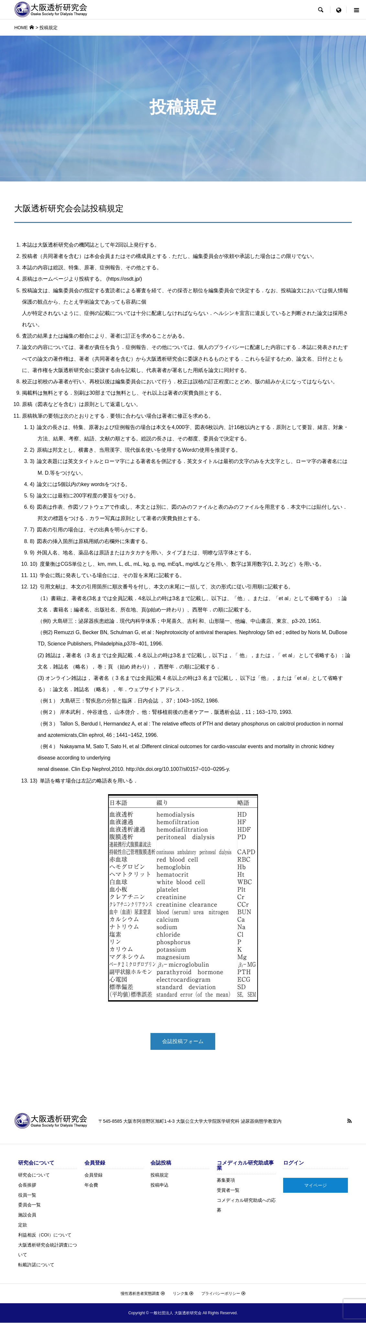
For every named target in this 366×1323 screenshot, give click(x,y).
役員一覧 (27, 1195)
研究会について (34, 1175)
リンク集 (183, 1294)
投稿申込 (159, 1185)
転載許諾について (36, 1265)
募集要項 (226, 1180)
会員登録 (93, 1175)
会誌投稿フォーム (183, 1042)
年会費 (91, 1185)
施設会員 (27, 1215)
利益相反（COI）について (45, 1235)
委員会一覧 (29, 1205)
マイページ (315, 1185)
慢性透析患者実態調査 (142, 1294)
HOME (21, 27)
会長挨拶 (27, 1185)
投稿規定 (159, 1175)
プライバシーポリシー (223, 1294)
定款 (22, 1225)
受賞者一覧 (228, 1190)
